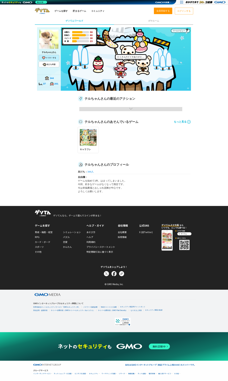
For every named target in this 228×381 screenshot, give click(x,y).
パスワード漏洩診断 (90, 307)
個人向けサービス (164, 374)
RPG (37, 237)
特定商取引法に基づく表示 (99, 251)
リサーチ (122, 374)
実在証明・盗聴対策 (40, 310)
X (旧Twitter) (146, 232)
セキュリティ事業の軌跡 (153, 310)
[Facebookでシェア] (114, 273)
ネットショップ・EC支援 (63, 374)
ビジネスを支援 (80, 374)
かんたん (67, 246)
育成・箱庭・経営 (44, 232)
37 (42, 84)
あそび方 (90, 232)
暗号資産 (152, 374)
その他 (38, 251)
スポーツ (39, 246)
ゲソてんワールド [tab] (74, 21)
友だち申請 (49, 64)
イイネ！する (49, 58)
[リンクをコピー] (121, 273)
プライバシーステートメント (100, 246)
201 (54, 84)
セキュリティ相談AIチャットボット (132, 307)
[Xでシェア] (106, 273)
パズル (66, 237)
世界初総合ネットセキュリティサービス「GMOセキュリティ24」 (56, 307)
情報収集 (131, 374)
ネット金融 (142, 374)
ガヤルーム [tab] (153, 21)
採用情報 (122, 237)
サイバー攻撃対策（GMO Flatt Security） (112, 310)
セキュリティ (93, 374)
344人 (90, 171)
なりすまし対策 (136, 310)
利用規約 (90, 242)
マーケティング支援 (108, 374)
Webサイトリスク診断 (109, 307)
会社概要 (122, 232)
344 (49, 78)
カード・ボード (42, 242)
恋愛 (65, 242)
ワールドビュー (179, 31)
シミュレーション (72, 232)
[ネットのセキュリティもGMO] (24, 2)
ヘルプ (89, 237)
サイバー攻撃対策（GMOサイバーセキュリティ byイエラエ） (73, 310)
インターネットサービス (42, 374)
